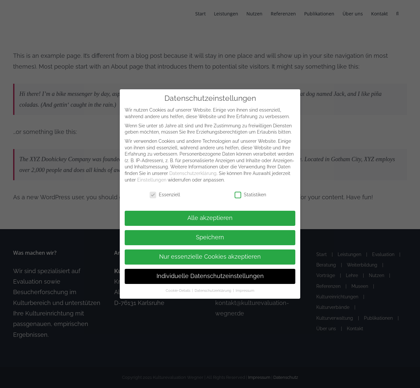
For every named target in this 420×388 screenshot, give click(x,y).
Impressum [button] (245, 290)
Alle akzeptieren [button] (210, 218)
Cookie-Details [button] (178, 290)
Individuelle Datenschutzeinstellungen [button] (210, 276)
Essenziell (165, 195)
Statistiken (250, 195)
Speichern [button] (210, 237)
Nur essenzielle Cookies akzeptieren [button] (210, 256)
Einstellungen (151, 180)
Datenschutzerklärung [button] (213, 290)
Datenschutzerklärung (193, 173)
